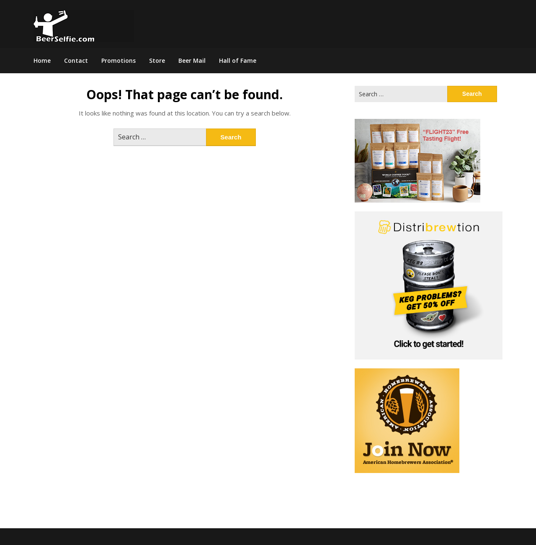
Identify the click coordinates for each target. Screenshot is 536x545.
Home (42, 60)
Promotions (118, 60)
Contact (76, 60)
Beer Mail (192, 60)
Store (157, 60)
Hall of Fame (237, 60)
